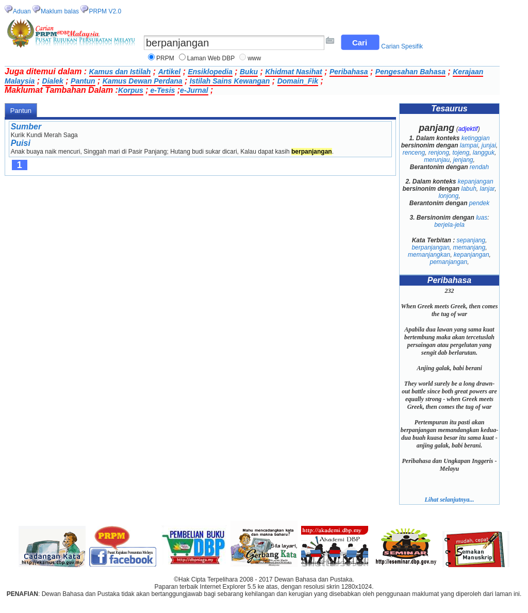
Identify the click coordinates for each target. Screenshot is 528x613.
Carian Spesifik (402, 46)
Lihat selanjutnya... (449, 499)
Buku (249, 72)
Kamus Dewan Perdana (143, 81)
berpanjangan (430, 247)
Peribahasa (348, 72)
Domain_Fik (297, 81)
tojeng (460, 152)
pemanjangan (448, 262)
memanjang (469, 247)
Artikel (169, 72)
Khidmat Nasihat (293, 72)
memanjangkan (429, 254)
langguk (483, 152)
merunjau (437, 159)
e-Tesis (161, 90)
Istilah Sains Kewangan (230, 81)
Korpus (130, 90)
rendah (479, 167)
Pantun (83, 81)
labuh (468, 188)
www (254, 58)
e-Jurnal (194, 90)
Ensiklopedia (210, 72)
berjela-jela (449, 224)
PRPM (165, 58)
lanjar (487, 188)
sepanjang (471, 240)
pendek (479, 203)
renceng (414, 152)
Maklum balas (60, 11)
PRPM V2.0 (105, 11)
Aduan (22, 11)
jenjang (463, 159)
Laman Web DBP (211, 58)
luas (481, 217)
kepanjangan (475, 181)
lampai (469, 145)
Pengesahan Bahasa (410, 72)
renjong (438, 152)
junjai (489, 145)
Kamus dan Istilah (120, 72)
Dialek (52, 81)
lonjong (448, 196)
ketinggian (475, 138)
